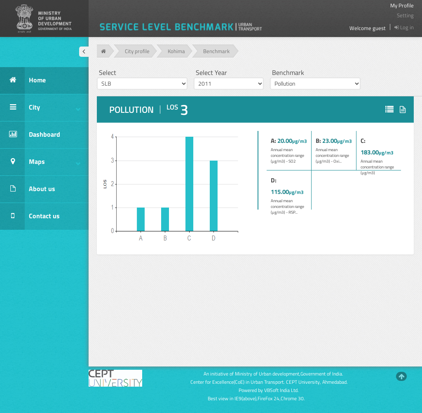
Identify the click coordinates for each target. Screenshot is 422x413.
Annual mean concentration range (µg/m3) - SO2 (287, 155)
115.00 (280, 191)
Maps (40, 162)
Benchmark (216, 51)
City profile (137, 51)
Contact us (30, 216)
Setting (405, 15)
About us (27, 189)
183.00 (370, 152)
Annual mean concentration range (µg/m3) (377, 167)
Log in (404, 27)
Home (23, 80)
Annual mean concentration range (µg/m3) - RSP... (287, 206)
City (40, 107)
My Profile (402, 5)
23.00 (329, 140)
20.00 (284, 140)
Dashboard (30, 134)
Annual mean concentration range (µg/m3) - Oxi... (332, 155)
